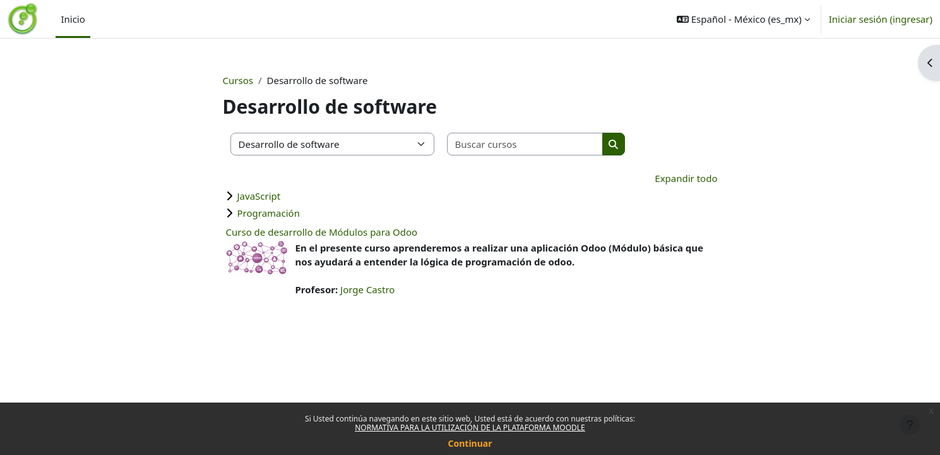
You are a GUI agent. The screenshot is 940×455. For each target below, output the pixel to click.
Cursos (238, 80)
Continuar (470, 443)
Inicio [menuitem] (73, 19)
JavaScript (259, 196)
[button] (743, 19)
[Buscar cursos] (525, 144)
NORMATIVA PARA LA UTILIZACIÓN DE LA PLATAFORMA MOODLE (470, 427)
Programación (268, 213)
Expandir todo (686, 178)
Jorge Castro (367, 289)
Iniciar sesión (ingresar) (880, 19)
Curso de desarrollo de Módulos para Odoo (322, 232)
